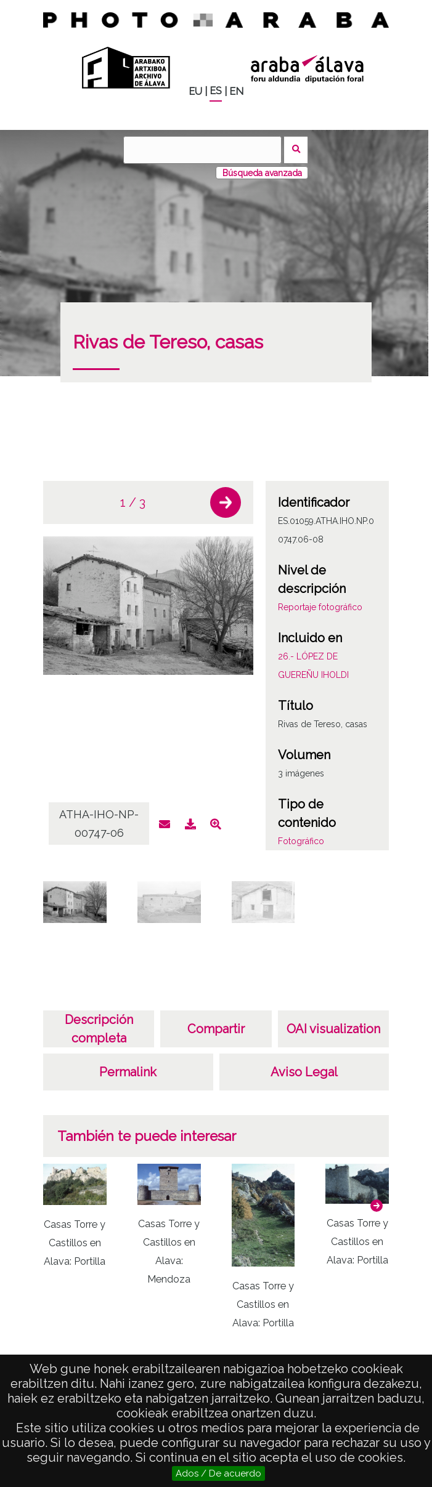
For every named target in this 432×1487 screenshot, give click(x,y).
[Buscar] (202, 150)
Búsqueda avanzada (262, 173)
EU (195, 91)
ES (216, 91)
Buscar (296, 150)
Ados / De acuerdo (218, 1473)
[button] (225, 502)
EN (236, 91)
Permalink (128, 1072)
